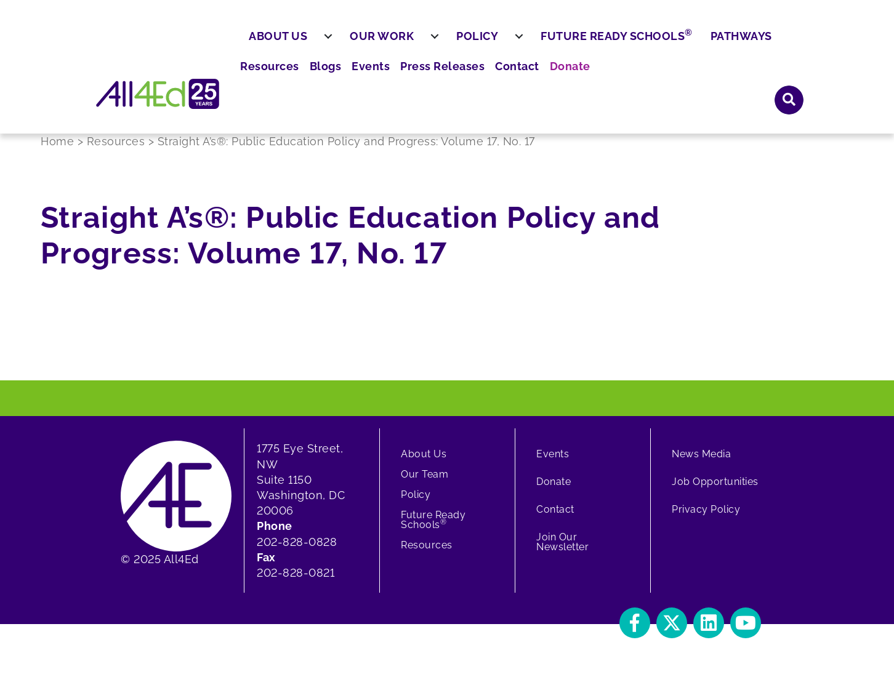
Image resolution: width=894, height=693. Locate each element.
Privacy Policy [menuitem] (706, 519)
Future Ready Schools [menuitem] (647, 77)
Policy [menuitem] (507, 78)
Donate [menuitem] (737, 43)
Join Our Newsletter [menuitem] (562, 552)
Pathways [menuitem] (771, 78)
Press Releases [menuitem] (620, 43)
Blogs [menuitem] (512, 43)
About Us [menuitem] (308, 78)
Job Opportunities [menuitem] (715, 491)
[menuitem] (358, 79)
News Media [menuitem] (701, 464)
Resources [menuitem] (461, 43)
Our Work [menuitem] (412, 78)
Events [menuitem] (554, 43)
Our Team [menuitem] (424, 484)
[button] (789, 42)
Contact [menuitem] (689, 43)
